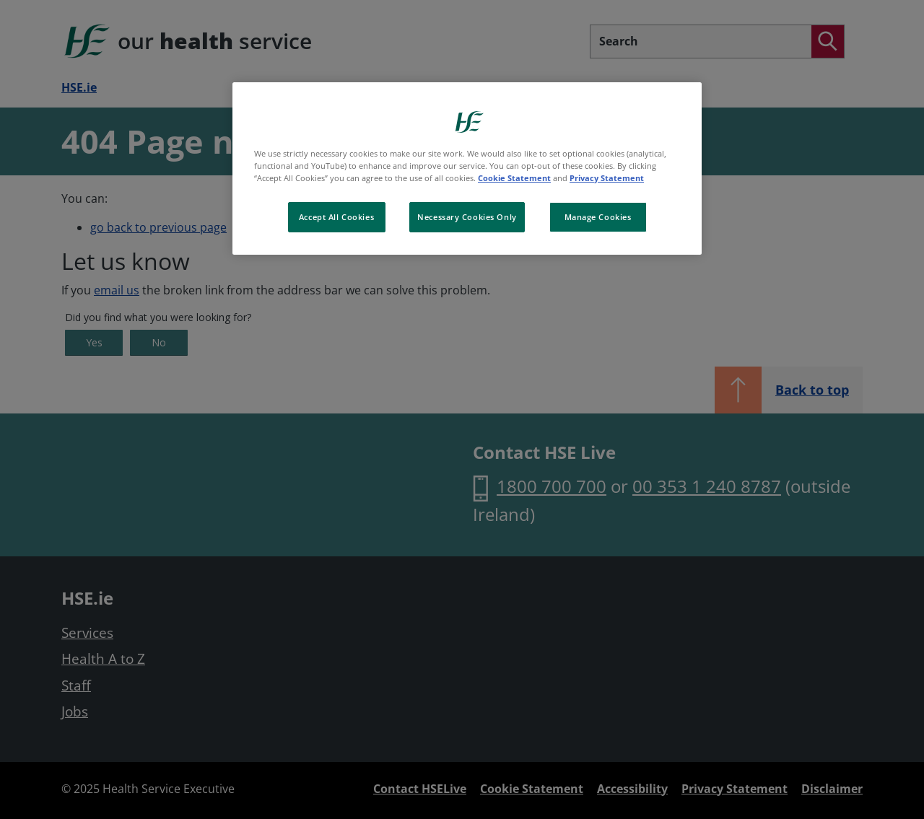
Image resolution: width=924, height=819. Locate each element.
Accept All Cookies (336, 216)
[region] (467, 168)
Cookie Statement (514, 177)
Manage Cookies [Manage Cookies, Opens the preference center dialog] (598, 216)
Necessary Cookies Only (467, 216)
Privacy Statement (607, 177)
